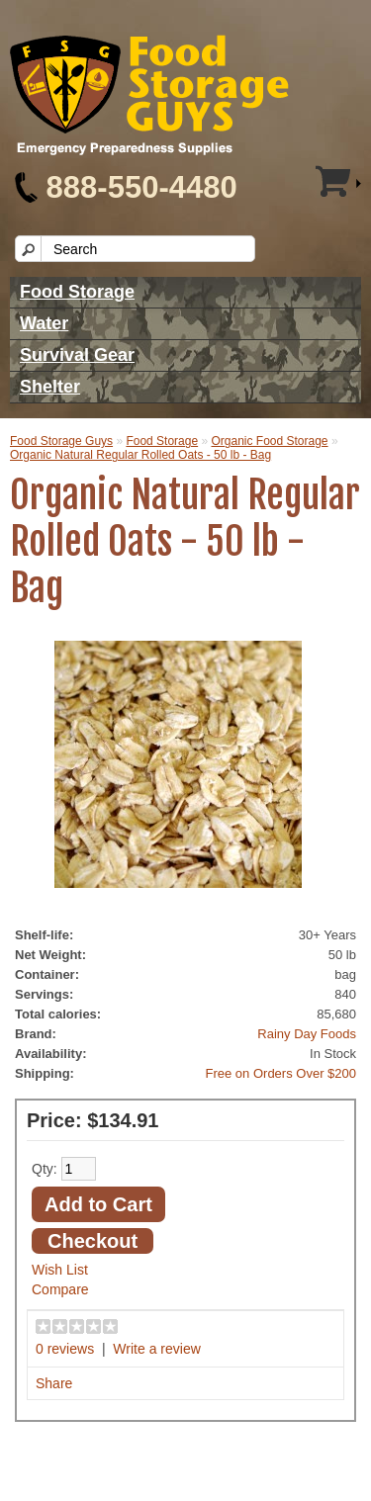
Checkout (92, 1241)
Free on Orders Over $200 (281, 1073)
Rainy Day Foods (306, 1033)
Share (54, 1383)
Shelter (50, 387)
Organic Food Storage (269, 441)
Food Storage (77, 292)
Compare (60, 1289)
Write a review (156, 1349)
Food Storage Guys (61, 441)
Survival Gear (77, 355)
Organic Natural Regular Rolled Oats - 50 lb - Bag (140, 455)
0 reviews (65, 1349)
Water (44, 323)
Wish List (60, 1270)
